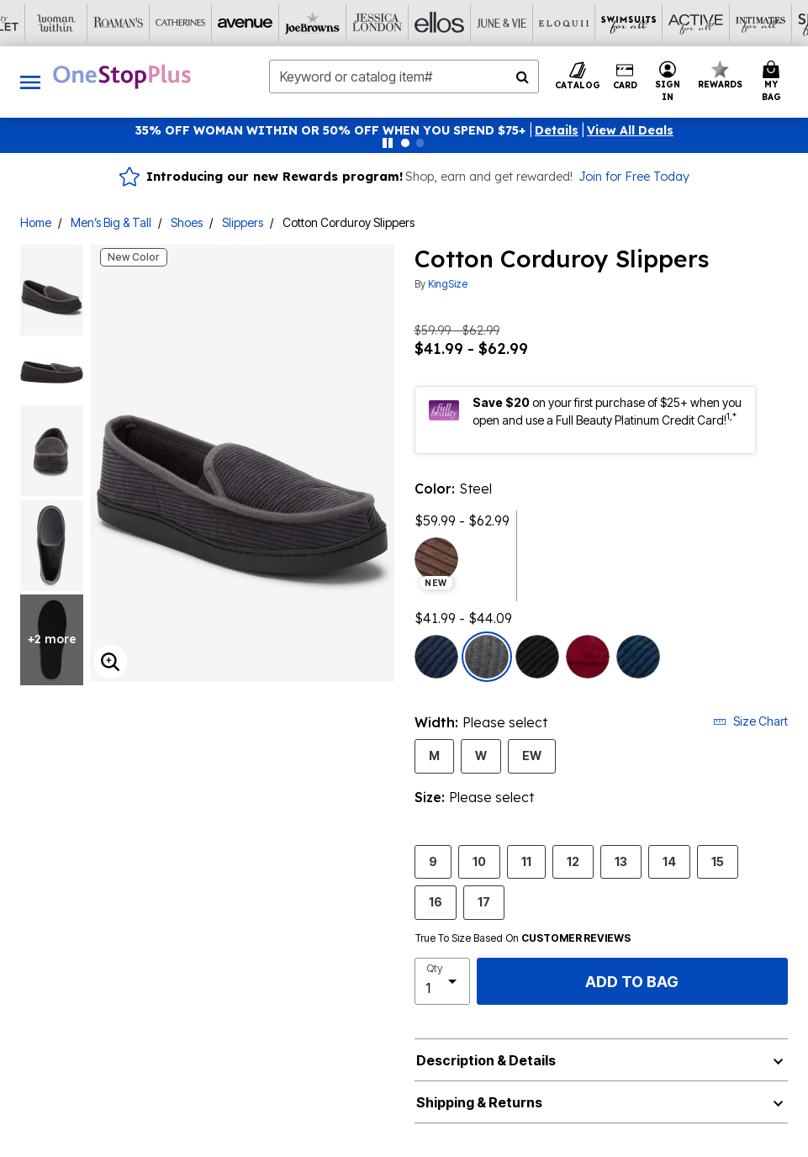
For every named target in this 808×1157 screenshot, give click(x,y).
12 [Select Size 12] (573, 861)
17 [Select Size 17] (484, 901)
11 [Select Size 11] (526, 861)
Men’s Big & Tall (111, 222)
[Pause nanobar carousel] (387, 143)
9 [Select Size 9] (433, 861)
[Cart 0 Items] (773, 82)
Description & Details (486, 1060)
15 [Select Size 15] (717, 861)
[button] (556, 130)
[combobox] (403, 76)
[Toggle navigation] (30, 82)
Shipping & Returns (479, 1102)
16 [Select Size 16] (435, 901)
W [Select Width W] (481, 755)
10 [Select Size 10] (479, 861)
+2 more (52, 639)
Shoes (187, 222)
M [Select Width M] (434, 755)
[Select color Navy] (638, 657)
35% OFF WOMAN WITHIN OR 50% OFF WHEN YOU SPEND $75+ (332, 130)
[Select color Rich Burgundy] (588, 657)
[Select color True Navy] (436, 657)
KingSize (447, 283)
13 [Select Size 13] (621, 861)
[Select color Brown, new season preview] (436, 559)
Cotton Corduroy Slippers (349, 222)
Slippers (242, 222)
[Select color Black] (537, 657)
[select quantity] (442, 981)
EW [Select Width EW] (531, 755)
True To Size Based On (523, 938)
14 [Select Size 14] (669, 861)
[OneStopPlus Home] (121, 76)
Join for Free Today (633, 176)
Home (35, 222)
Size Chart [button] (750, 721)
